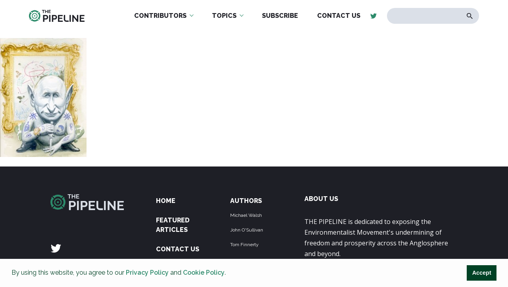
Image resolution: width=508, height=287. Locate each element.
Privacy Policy (147, 272)
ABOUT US (321, 199)
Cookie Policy (204, 272)
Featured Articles (173, 224)
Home (165, 201)
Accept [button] (481, 273)
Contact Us (177, 249)
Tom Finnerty (244, 244)
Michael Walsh (246, 215)
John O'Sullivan (246, 230)
